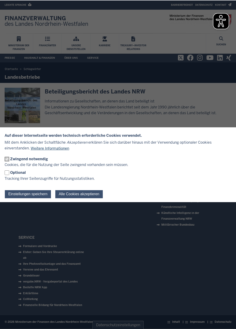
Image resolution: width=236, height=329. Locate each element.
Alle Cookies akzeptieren (79, 194)
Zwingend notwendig (29, 159)
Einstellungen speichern (27, 194)
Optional (18, 172)
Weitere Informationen (50, 148)
